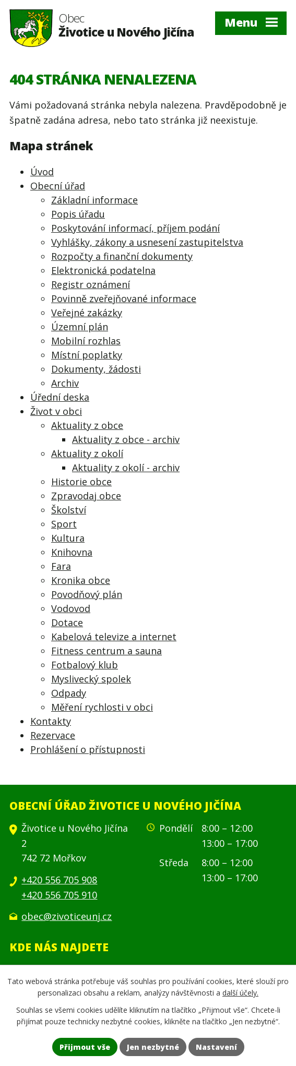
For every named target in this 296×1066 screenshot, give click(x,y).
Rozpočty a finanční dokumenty (122, 256)
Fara (61, 566)
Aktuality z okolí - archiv (126, 467)
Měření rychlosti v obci (102, 707)
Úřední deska (59, 397)
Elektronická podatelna (103, 270)
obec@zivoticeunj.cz (66, 916)
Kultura (68, 538)
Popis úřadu (78, 214)
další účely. (240, 993)
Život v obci (56, 411)
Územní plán (79, 326)
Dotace (67, 622)
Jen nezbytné (153, 1047)
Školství (68, 510)
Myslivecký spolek (91, 679)
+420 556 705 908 (59, 879)
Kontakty (50, 721)
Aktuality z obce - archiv (126, 439)
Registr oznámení (90, 284)
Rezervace (52, 735)
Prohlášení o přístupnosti (87, 749)
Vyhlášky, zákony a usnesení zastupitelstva (147, 242)
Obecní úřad (57, 185)
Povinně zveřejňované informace (123, 298)
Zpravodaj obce (86, 495)
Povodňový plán (86, 594)
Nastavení (216, 1047)
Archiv (65, 383)
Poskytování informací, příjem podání (135, 228)
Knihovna (71, 552)
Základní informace (94, 200)
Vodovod (70, 608)
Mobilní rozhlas (86, 340)
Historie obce (81, 481)
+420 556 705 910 (59, 895)
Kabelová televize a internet (113, 636)
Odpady (68, 693)
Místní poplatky (86, 355)
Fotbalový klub (84, 664)
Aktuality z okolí (87, 453)
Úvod (42, 171)
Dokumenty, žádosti (96, 369)
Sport (64, 524)
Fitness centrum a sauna (106, 650)
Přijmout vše (85, 1047)
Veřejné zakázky (86, 312)
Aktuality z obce (87, 425)
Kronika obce (80, 580)
